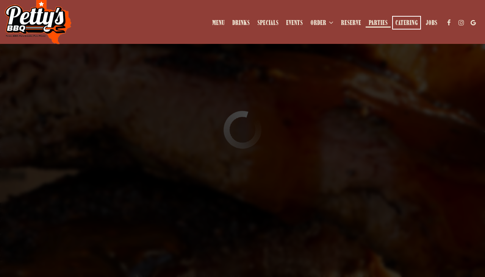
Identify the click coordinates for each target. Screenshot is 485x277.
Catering (406, 22)
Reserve (351, 22)
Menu (218, 22)
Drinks (241, 22)
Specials (267, 22)
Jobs (431, 22)
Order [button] (321, 22)
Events (294, 22)
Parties (378, 22)
